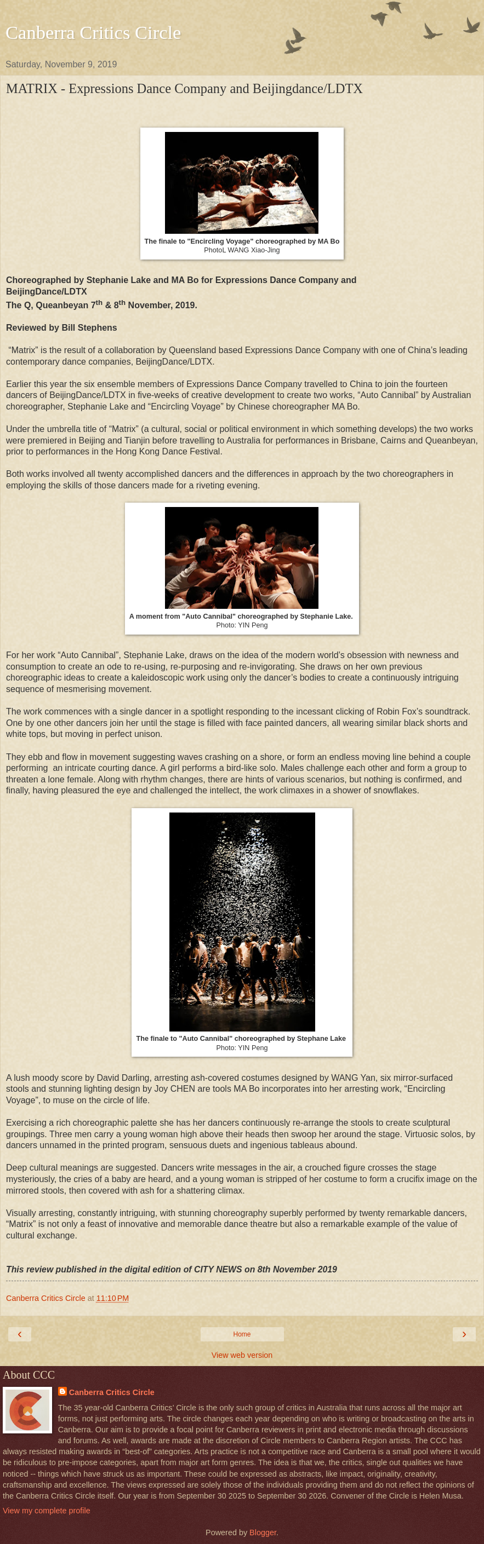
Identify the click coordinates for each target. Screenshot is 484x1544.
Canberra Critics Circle (93, 32)
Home (241, 1334)
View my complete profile (46, 1510)
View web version (242, 1355)
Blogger (262, 1532)
